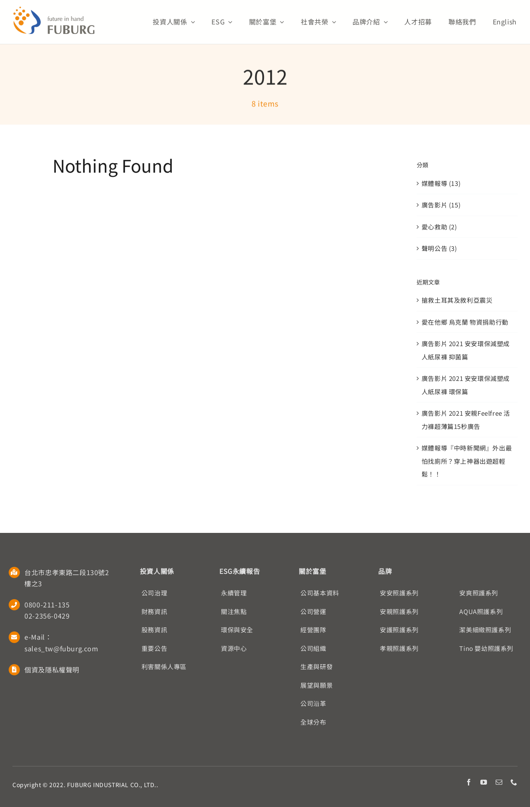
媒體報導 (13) (441, 183)
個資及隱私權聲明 (51, 670)
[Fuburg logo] (53, 9)
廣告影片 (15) (441, 204)
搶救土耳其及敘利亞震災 (457, 300)
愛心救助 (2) (439, 226)
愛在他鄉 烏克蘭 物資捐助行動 (465, 322)
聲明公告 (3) (439, 248)
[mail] (499, 782)
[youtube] (483, 782)
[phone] (514, 782)
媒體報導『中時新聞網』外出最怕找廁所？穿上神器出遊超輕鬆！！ (467, 460)
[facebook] (468, 782)
